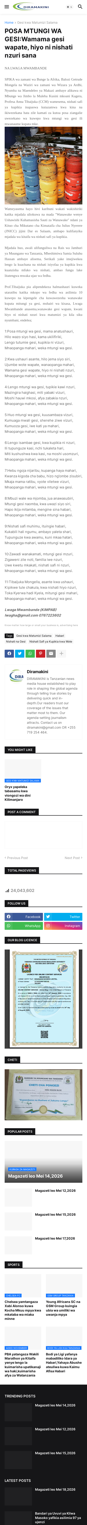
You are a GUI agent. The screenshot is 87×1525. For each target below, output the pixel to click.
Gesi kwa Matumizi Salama (37, 22)
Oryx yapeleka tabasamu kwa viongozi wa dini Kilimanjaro (18, 793)
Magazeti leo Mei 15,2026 (55, 1214)
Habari (59, 635)
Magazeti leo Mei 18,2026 (55, 1489)
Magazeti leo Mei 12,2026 (55, 1190)
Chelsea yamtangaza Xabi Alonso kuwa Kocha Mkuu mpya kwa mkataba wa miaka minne (23, 1310)
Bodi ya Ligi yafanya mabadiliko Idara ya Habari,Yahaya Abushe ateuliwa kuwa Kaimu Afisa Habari (64, 1362)
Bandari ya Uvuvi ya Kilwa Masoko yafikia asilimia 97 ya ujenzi (58, 1517)
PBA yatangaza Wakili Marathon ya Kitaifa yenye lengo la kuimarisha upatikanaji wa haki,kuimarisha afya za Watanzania (23, 1364)
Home (9, 22)
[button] (6, 7)
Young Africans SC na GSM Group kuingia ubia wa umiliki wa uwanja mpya (63, 1308)
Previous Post (17, 858)
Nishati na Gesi (16, 641)
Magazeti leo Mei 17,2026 (55, 1238)
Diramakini (37, 671)
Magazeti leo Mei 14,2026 (55, 1405)
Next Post (72, 858)
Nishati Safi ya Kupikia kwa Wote (50, 641)
